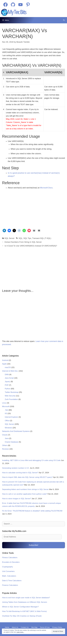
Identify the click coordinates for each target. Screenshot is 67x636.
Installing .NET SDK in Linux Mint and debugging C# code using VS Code (31, 460)
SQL (20, 238)
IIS (6, 413)
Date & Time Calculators (11, 581)
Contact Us (25, 627)
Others (4, 445)
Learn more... (20, 632)
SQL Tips (27, 238)
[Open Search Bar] (64, 20)
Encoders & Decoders (11, 562)
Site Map (34, 627)
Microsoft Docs (46, 188)
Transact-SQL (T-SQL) (41, 238)
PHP (7, 385)
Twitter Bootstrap (11, 392)
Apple (4, 364)
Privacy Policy (57, 627)
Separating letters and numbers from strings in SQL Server (25, 489)
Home (7, 627)
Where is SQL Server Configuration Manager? (20, 607)
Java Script (9, 378)
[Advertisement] (20, 209)
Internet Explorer (11, 417)
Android (5, 360)
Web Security (10, 396)
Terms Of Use (45, 627)
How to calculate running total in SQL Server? (20, 473)
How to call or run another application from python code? (24, 494)
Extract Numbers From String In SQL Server (23, 242)
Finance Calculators (10, 585)
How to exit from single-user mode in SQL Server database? (26, 598)
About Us (15, 627)
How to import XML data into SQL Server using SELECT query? (27, 477)
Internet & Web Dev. (10, 371)
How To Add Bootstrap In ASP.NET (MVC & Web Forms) (24, 611)
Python (7, 389)
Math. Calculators (9, 576)
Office (7, 421)
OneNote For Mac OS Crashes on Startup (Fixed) (21, 616)
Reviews (5, 449)
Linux (4, 403)
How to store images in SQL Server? (16, 499)
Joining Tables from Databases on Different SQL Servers (24, 602)
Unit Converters (8, 571)
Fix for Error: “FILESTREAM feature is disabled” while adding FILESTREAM (32, 511)
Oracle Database (11, 442)
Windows (8, 428)
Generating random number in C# (15, 468)
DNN (7, 375)
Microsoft (5, 406)
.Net (6, 410)
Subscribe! (33, 545)
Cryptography (7, 567)
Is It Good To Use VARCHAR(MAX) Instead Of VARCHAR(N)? (31, 246)
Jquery (7, 382)
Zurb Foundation (11, 399)
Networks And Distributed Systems (16, 431)
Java (7, 438)
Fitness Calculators (9, 558)
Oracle (4, 435)
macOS (8, 367)
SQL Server (9, 238)
